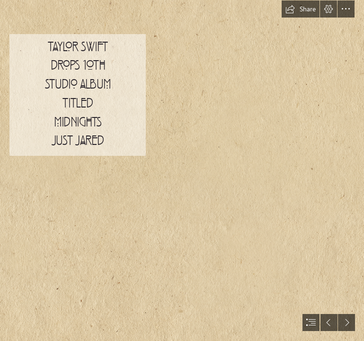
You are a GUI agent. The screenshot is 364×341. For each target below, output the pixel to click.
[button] (301, 9)
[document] (182, 170)
